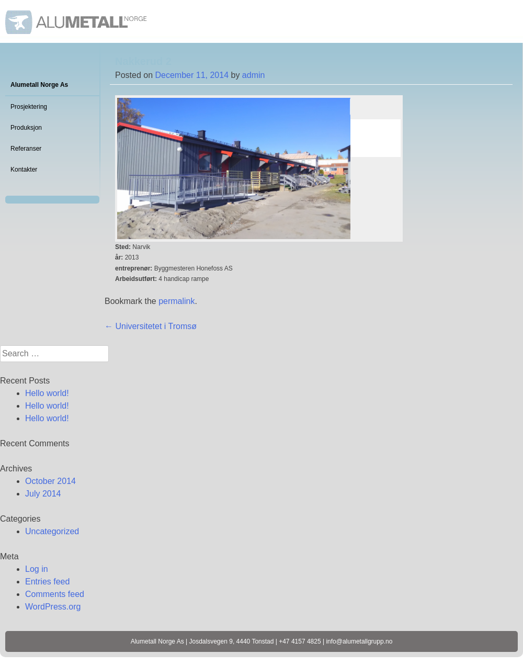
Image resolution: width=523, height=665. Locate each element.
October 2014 (50, 481)
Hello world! (47, 393)
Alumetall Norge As (39, 84)
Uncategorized (52, 531)
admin (253, 75)
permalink (176, 301)
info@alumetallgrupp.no (359, 641)
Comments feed (54, 594)
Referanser (25, 148)
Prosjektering (28, 106)
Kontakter (23, 169)
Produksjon (26, 127)
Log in (36, 569)
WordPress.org (53, 606)
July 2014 (43, 493)
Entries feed (47, 581)
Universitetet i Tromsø (151, 326)
